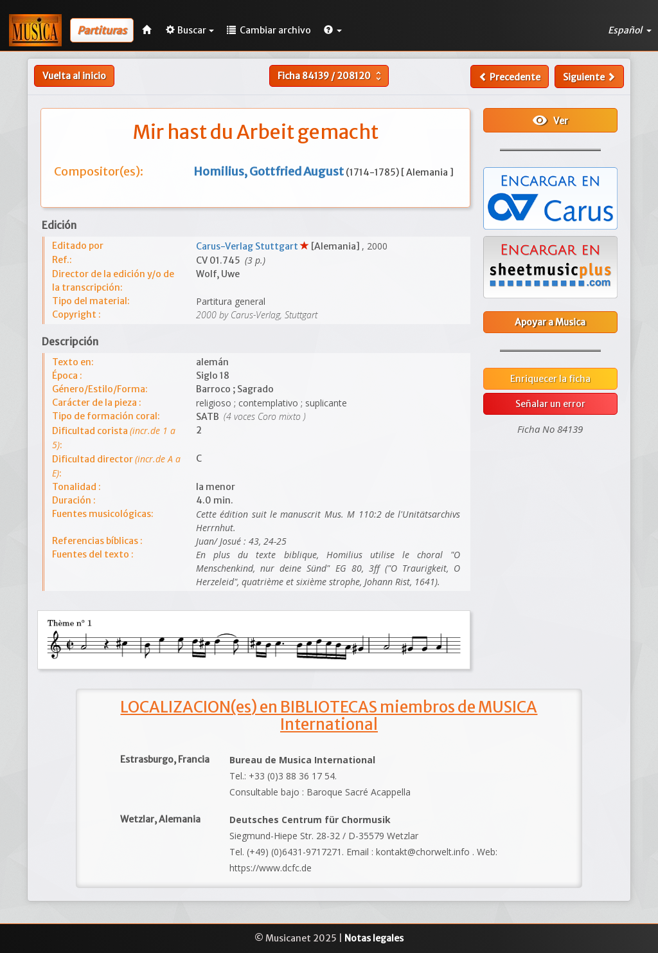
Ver (550, 120)
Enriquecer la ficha (550, 379)
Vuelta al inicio (74, 76)
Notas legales (374, 938)
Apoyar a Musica (550, 322)
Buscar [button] (190, 30)
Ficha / (331, 76)
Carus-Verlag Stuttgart (248, 246)
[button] (332, 30)
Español (630, 30)
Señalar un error (550, 404)
